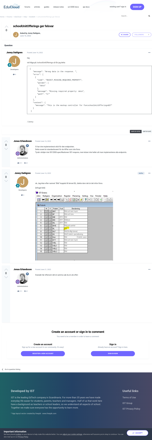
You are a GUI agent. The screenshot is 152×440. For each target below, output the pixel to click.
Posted (35, 53)
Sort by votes (135, 131)
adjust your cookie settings (72, 434)
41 (26, 163)
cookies (18, 434)
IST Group (127, 403)
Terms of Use (129, 397)
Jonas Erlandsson (23, 141)
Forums (27, 7)
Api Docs (86, 7)
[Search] (132, 16)
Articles (37, 7)
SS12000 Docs (73, 7)
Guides (46, 7)
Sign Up (137, 7)
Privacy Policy (23, 437)
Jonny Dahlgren (34, 33)
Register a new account (42, 353)
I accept (137, 433)
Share (124, 35)
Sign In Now (113, 353)
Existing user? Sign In (118, 7)
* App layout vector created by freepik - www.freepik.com (33, 413)
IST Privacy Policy (131, 408)
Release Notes (58, 7)
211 (19, 163)
